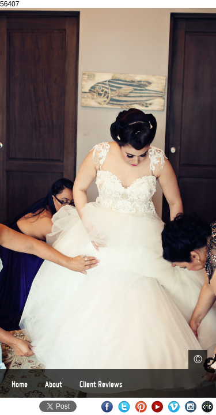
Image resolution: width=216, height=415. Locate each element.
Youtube (157, 407)
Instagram (191, 407)
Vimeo (174, 407)
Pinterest (141, 407)
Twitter (124, 407)
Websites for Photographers (208, 407)
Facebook (107, 407)
